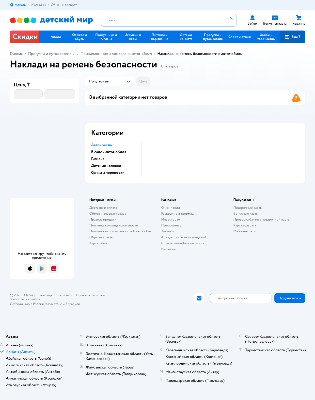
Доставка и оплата (103, 208)
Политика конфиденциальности (113, 225)
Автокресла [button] (101, 145)
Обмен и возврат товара (107, 213)
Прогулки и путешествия (49, 53)
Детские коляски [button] (106, 165)
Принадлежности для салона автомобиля (116, 53)
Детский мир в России (27, 304)
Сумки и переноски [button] (108, 172)
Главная (16, 53)
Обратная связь (100, 237)
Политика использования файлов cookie (120, 231)
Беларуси (72, 304)
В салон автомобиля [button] (108, 151)
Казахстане (53, 304)
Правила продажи (102, 219)
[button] (292, 37)
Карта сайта (98, 243)
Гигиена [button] (97, 158)
